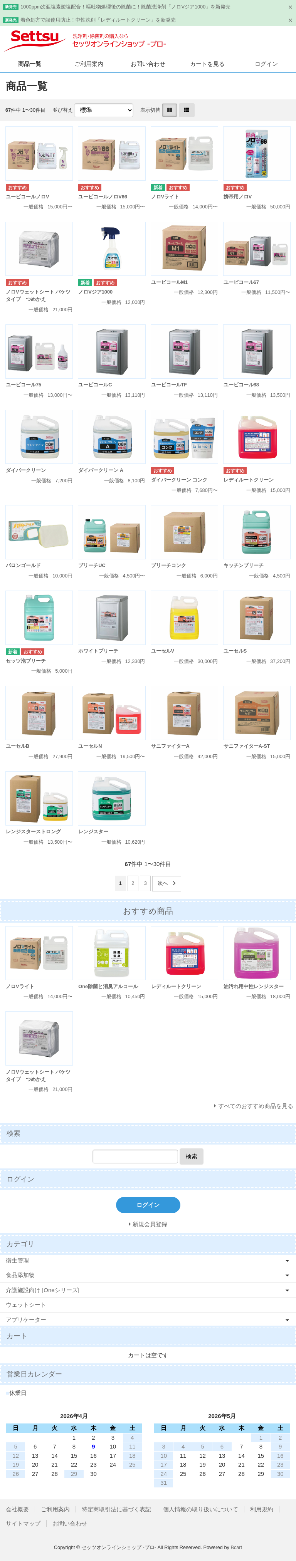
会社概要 (17, 1509)
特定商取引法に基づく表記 (116, 1509)
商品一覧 (29, 63)
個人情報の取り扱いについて (200, 1509)
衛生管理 (17, 1260)
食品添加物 (20, 1275)
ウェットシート (26, 1304)
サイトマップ (23, 1523)
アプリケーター (26, 1319)
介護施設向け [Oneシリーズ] (42, 1290)
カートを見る (207, 63)
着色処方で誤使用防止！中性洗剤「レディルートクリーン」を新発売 (98, 20)
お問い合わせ (148, 63)
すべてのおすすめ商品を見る (255, 1106)
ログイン (266, 63)
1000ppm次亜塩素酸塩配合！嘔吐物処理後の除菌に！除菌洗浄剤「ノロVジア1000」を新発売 (125, 7)
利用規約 (261, 1509)
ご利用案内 (88, 63)
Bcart (236, 1547)
